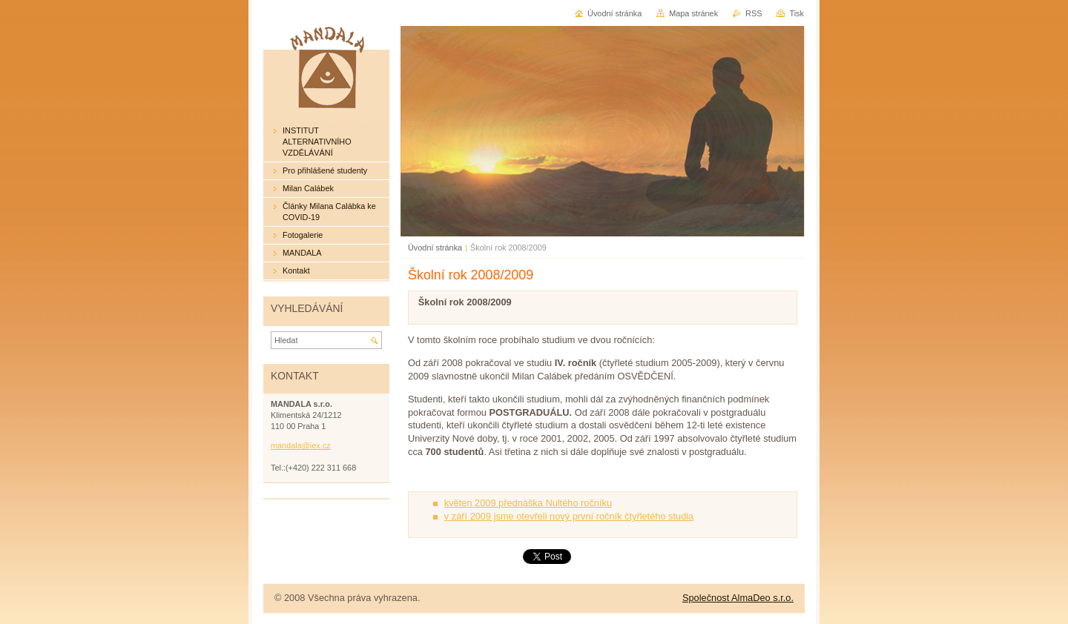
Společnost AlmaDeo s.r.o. (738, 597)
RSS (753, 13)
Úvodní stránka (435, 247)
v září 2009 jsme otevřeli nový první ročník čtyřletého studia (568, 516)
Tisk (796, 13)
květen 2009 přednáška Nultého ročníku (528, 502)
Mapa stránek (693, 13)
